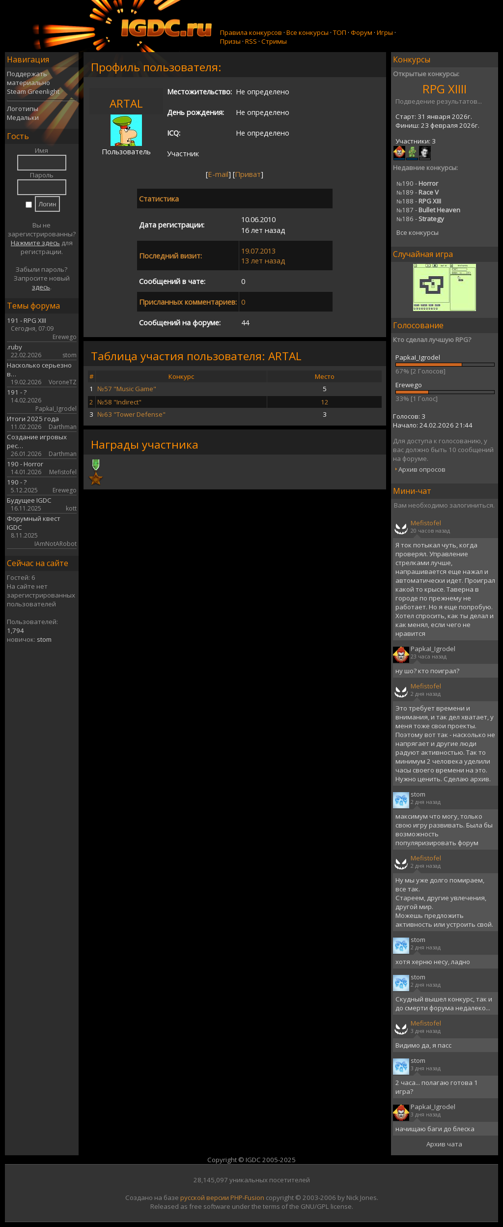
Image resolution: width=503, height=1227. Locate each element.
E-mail (218, 174)
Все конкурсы (307, 32)
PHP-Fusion (247, 1197)
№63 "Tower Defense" (131, 414)
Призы (230, 41)
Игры (385, 32)
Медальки (23, 117)
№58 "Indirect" (119, 402)
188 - (418, 201)
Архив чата (444, 1144)
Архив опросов (422, 469)
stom (44, 639)
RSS (251, 41)
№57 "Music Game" (126, 388)
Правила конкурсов (251, 32)
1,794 (15, 630)
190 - (417, 183)
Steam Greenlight (33, 91)
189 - (417, 192)
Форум (361, 32)
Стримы (274, 41)
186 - (420, 218)
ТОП (339, 32)
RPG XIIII (444, 89)
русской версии (204, 1197)
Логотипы (22, 108)
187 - (428, 209)
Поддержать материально (28, 78)
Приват (248, 174)
